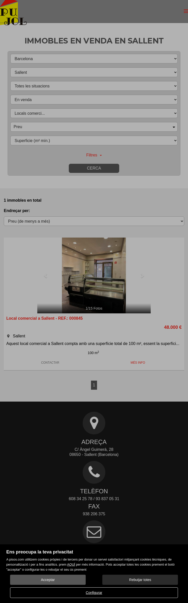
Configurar (94, 593)
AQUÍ (71, 564)
